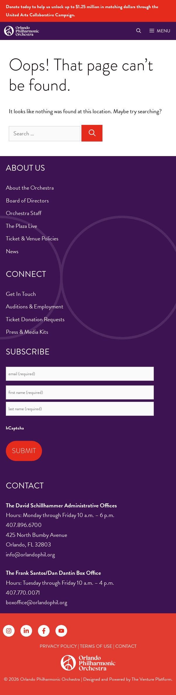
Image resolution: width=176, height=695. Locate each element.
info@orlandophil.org (30, 554)
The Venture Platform (151, 679)
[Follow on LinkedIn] (26, 631)
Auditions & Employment (34, 306)
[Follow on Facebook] (44, 631)
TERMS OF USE (96, 646)
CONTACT (126, 646)
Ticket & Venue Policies (32, 238)
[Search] (91, 133)
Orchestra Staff (23, 213)
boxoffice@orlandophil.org (36, 602)
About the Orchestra (30, 187)
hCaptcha (15, 428)
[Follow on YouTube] (61, 631)
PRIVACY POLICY (58, 646)
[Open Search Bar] (138, 31)
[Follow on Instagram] (9, 631)
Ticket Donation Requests (35, 319)
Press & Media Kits (27, 331)
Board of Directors (27, 200)
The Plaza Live (21, 225)
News (12, 251)
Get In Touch (21, 293)
